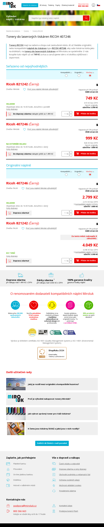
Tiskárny (51, 5)
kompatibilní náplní (83, 204)
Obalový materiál (68, 5)
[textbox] (56, 18)
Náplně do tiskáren (30, 5)
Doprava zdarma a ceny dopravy (72, 469)
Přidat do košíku (86, 113)
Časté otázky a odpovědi (69, 463)
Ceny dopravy (12, 109)
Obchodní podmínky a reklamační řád (74, 474)
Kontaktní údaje (65, 505)
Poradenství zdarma (67, 491)
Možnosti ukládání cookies (70, 485)
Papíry (57, 5)
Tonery (26, 31)
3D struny (43, 5)
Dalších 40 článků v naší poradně (52, 443)
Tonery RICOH (38, 31)
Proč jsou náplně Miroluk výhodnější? (42, 89)
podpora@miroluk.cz (25, 505)
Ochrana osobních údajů (69, 480)
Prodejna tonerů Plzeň (68, 511)
